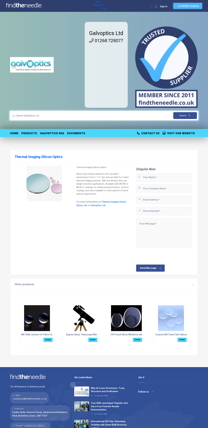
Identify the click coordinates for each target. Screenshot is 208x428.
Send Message (151, 268)
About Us (63, 6)
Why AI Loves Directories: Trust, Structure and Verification (108, 390)
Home (52, 6)
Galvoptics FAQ (52, 133)
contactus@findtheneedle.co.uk (29, 398)
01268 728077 (106, 40)
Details (48, 340)
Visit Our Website (179, 133)
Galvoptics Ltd (106, 33)
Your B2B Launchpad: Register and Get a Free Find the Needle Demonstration (109, 406)
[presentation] (158, 256)
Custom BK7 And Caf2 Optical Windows (176, 334)
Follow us (145, 391)
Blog (73, 6)
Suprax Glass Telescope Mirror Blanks (86, 334)
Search (185, 115)
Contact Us (148, 133)
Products (29, 133)
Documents (76, 133)
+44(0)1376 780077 (34, 425)
